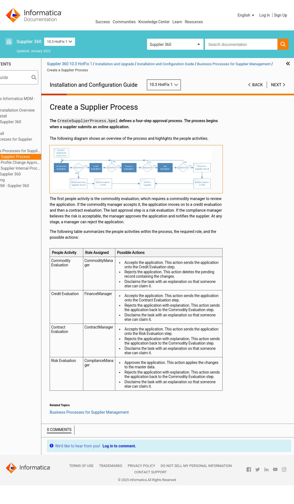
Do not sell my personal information (196, 484)
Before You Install (24, 116)
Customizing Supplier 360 (31, 174)
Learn (177, 22)
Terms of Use (81, 484)
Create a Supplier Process (39, 156)
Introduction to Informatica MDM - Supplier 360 (38, 101)
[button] (246, 15)
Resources (194, 22)
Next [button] (276, 84)
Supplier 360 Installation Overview (38, 110)
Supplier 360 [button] (160, 44)
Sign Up (280, 15)
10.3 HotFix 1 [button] (59, 42)
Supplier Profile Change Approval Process (45, 162)
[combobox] (241, 44)
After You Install (22, 133)
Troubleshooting (23, 180)
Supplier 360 (29, 41)
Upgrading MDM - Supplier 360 (35, 185)
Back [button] (257, 84)
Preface (15, 93)
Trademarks (110, 484)
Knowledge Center (154, 22)
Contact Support (150, 491)
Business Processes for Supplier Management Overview (45, 151)
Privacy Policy (141, 484)
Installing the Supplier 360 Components (31, 125)
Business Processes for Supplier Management (37, 142)
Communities (124, 22)
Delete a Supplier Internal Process (45, 168)
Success (102, 22)
